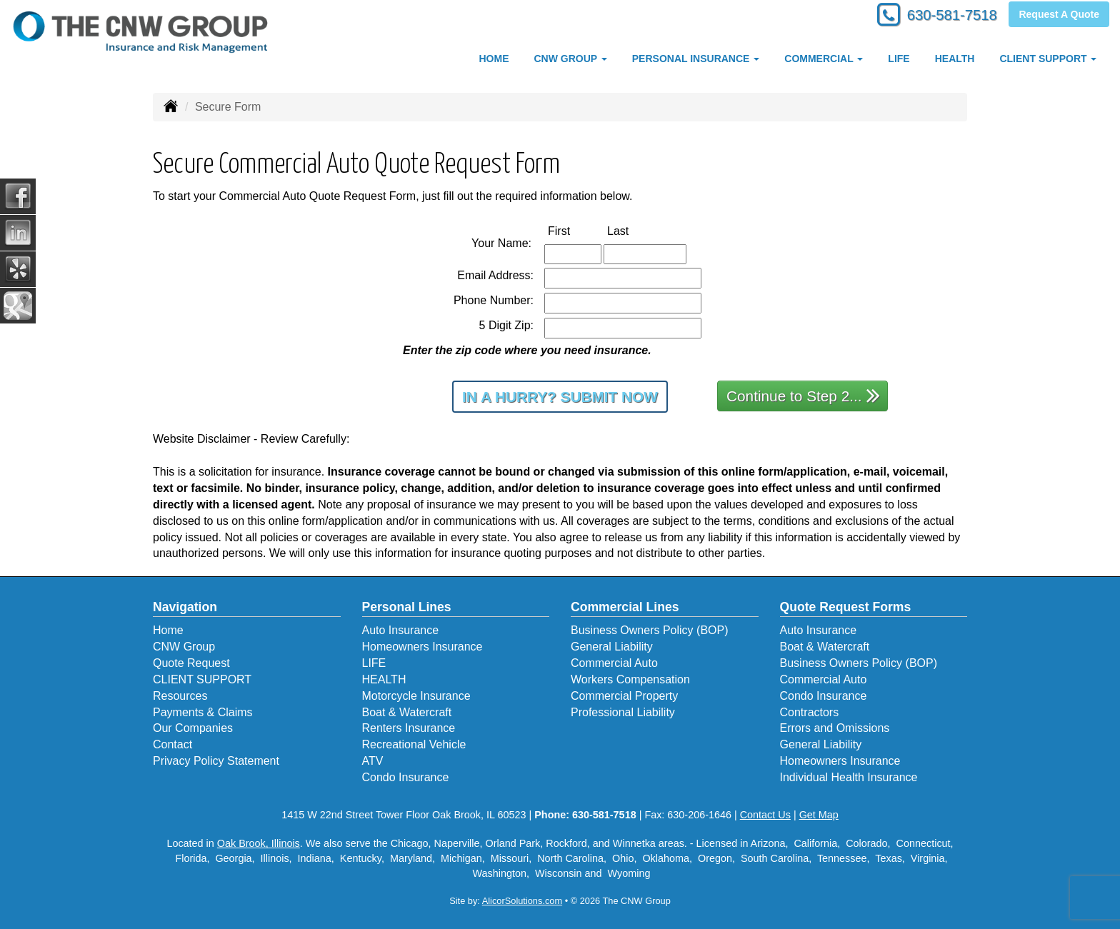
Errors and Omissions (835, 728)
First (574, 230)
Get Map (819, 814)
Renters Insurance (409, 728)
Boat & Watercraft (407, 712)
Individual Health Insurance (849, 777)
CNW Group (184, 647)
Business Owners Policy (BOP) (650, 630)
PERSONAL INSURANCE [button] (696, 58)
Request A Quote (1059, 15)
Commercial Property (624, 696)
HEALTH (955, 58)
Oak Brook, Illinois (258, 843)
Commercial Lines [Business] (625, 607)
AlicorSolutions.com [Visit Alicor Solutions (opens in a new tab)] (522, 900)
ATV (373, 761)
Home (168, 630)
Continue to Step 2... (803, 395)
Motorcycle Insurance (416, 696)
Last (633, 230)
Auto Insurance (400, 630)
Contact (172, 744)
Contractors (809, 712)
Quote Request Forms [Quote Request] (845, 607)
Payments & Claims (203, 712)
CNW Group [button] (570, 58)
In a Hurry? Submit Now (560, 396)
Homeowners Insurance (422, 647)
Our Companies (193, 728)
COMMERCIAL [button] (823, 58)
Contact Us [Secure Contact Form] (765, 814)
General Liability (612, 647)
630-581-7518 (945, 16)
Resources (180, 696)
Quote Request (191, 663)
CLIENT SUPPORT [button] (1047, 58)
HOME (494, 58)
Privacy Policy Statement (216, 761)
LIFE (898, 58)
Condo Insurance (405, 777)
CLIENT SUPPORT (202, 679)
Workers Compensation (630, 679)
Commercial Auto (614, 663)
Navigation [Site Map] (185, 607)
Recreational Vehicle (414, 744)
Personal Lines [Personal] (406, 607)
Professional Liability (623, 712)
